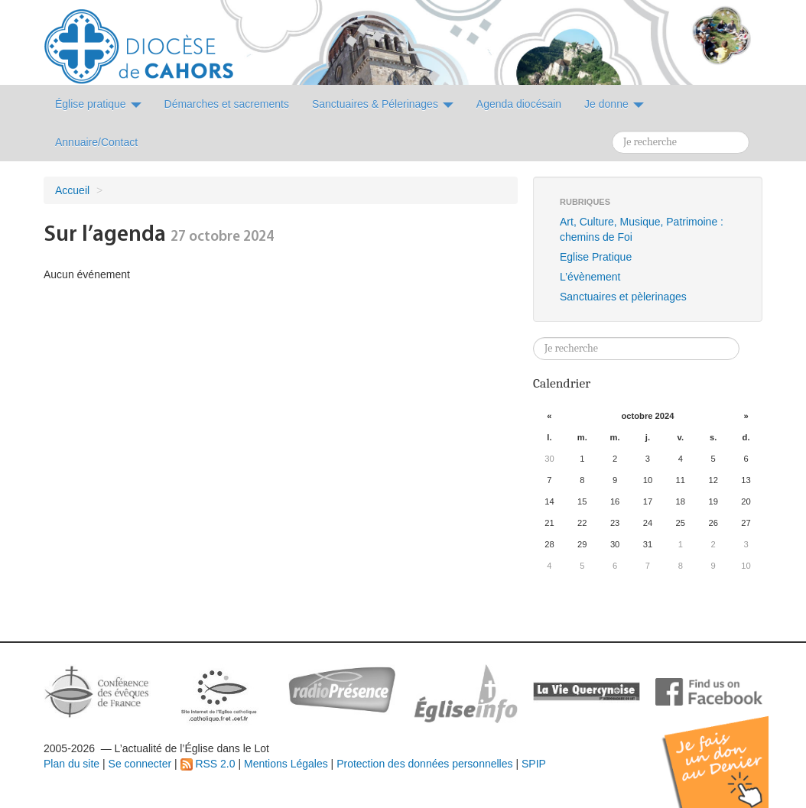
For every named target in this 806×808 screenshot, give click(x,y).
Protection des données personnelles (424, 764)
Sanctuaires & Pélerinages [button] (382, 104)
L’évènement (590, 277)
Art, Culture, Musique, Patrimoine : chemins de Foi (641, 229)
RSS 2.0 (208, 764)
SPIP (534, 764)
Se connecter (140, 764)
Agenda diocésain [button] (518, 104)
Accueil (72, 190)
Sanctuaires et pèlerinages (623, 296)
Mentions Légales (286, 764)
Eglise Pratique (596, 257)
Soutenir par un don (729, 750)
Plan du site (71, 764)
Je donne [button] (614, 104)
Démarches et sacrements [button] (226, 104)
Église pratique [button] (98, 104)
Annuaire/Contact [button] (96, 142)
